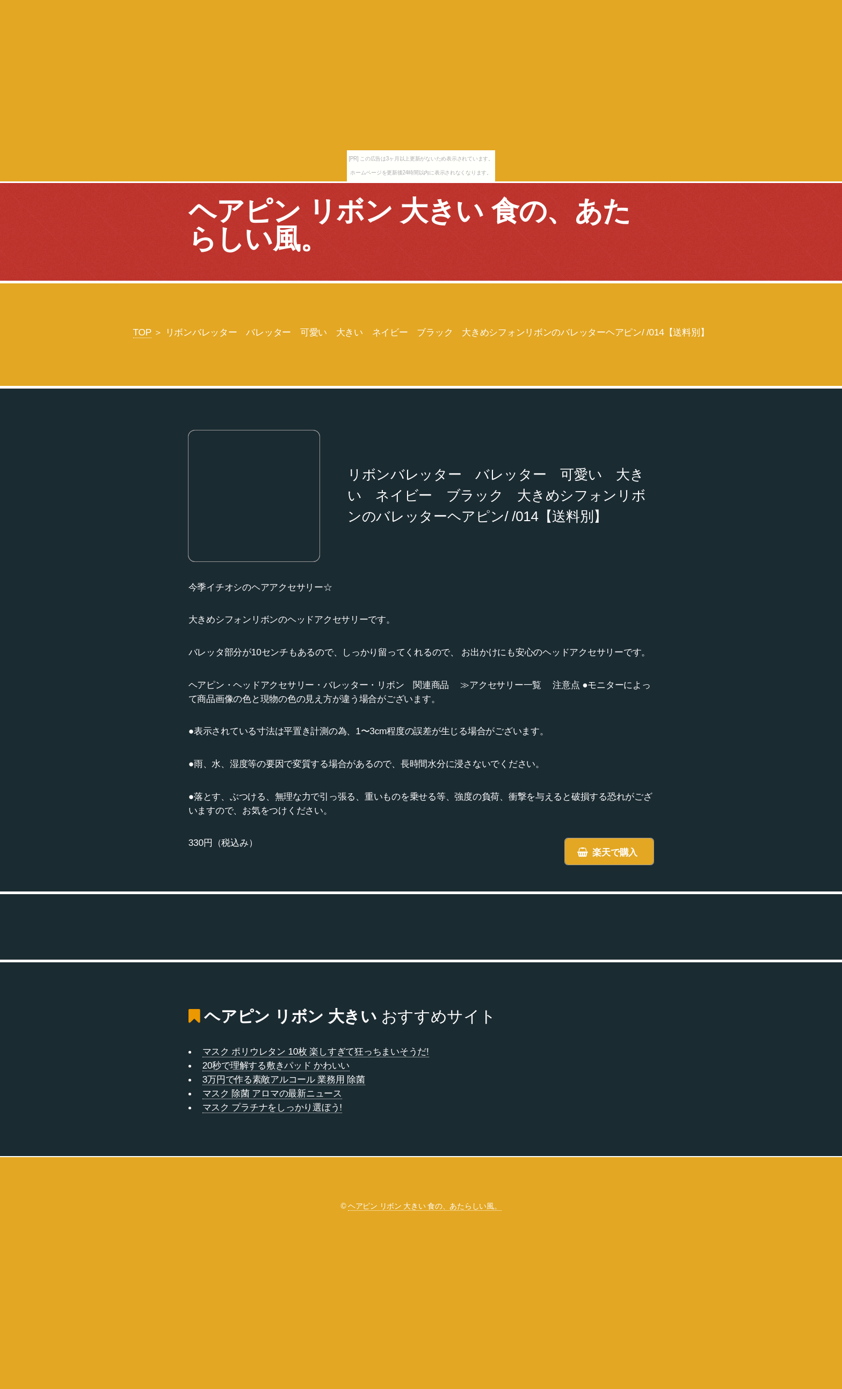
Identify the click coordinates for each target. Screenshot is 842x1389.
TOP (142, 332)
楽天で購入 (614, 852)
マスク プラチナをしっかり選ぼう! (272, 1107)
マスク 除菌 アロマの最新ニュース (272, 1093)
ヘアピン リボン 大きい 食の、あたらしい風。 (409, 224)
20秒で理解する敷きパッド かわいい (276, 1065)
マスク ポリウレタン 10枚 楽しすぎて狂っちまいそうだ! (315, 1051)
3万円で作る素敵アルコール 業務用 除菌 (283, 1079)
